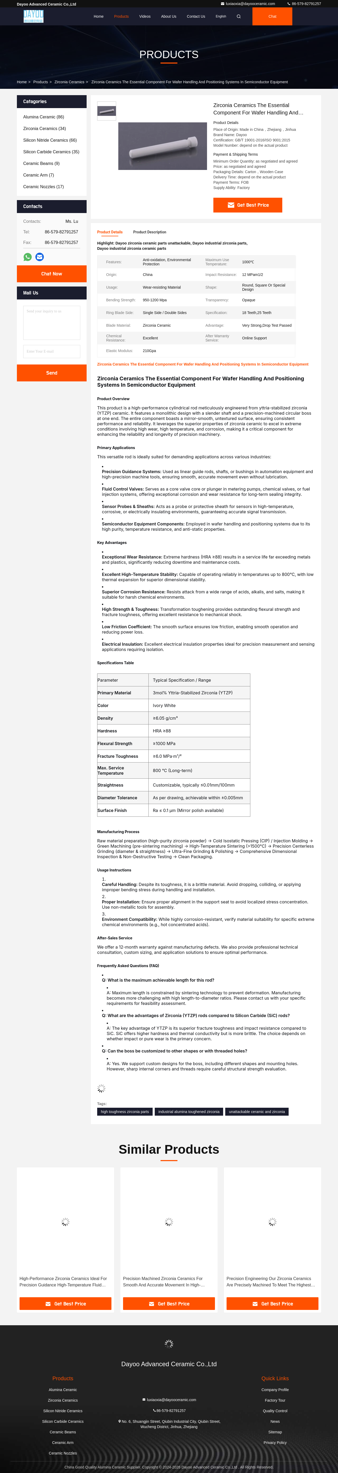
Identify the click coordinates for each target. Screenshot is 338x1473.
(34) (44, 128)
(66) (50, 140)
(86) (43, 117)
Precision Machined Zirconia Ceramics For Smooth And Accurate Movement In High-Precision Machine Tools (163, 1282)
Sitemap (275, 1432)
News (275, 1421)
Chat (272, 16)
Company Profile (275, 1390)
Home (99, 16)
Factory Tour (275, 1400)
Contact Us (196, 16)
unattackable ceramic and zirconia (257, 1112)
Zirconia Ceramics (69, 82)
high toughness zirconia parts (125, 1112)
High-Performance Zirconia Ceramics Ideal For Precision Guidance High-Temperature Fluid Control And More (63, 1282)
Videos (145, 16)
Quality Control (275, 1411)
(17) (43, 186)
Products (121, 16)
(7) (38, 175)
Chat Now (51, 273)
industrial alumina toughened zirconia (188, 1112)
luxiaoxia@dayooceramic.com (248, 4)
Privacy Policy (275, 1442)
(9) (41, 163)
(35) (51, 152)
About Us (168, 16)
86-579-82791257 (304, 4)
